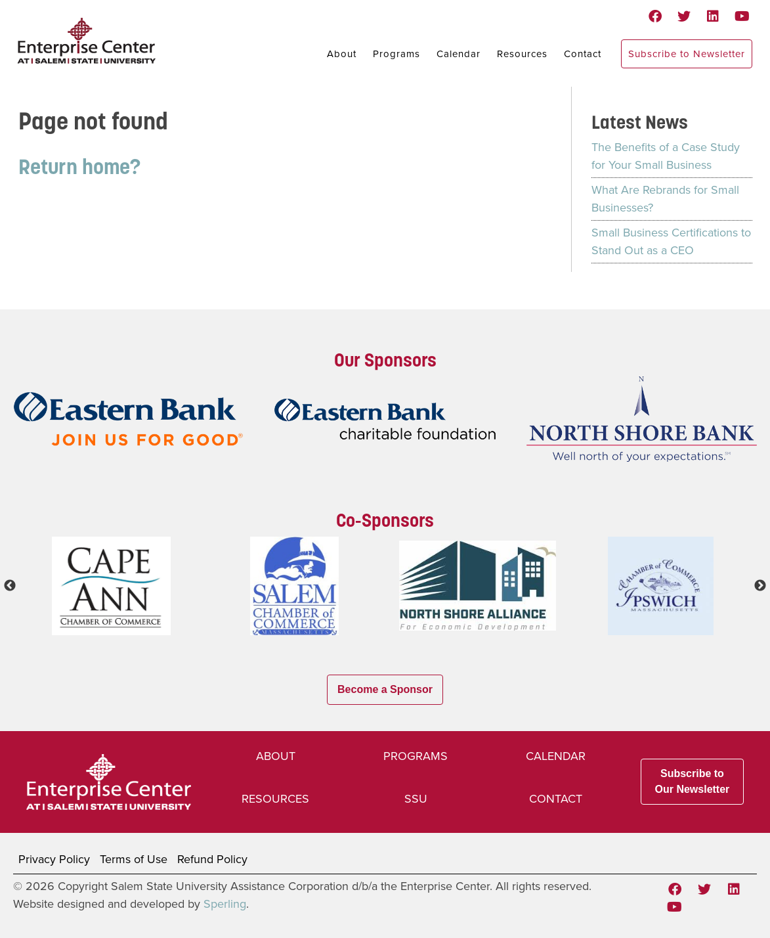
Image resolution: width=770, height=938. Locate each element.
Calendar (459, 54)
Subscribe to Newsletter (686, 54)
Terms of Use (133, 859)
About (341, 54)
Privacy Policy (54, 859)
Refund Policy (212, 859)
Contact (582, 54)
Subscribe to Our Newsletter (692, 781)
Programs (396, 54)
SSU (415, 799)
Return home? (79, 166)
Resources (522, 54)
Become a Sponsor (385, 689)
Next (760, 585)
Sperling (224, 904)
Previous (9, 585)
